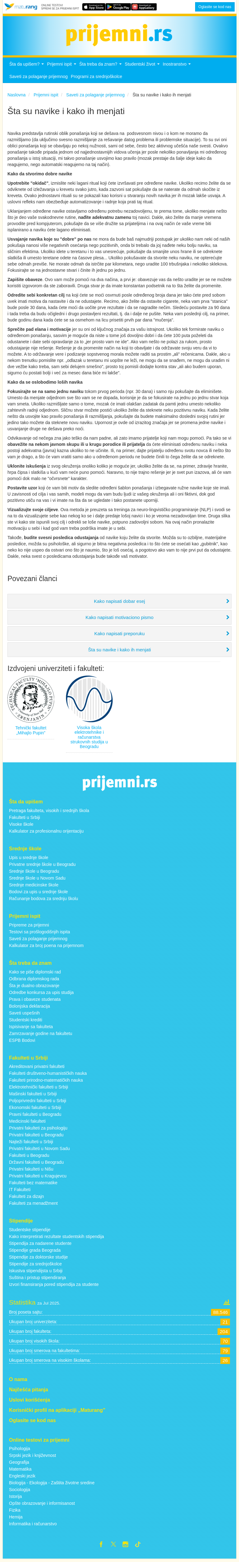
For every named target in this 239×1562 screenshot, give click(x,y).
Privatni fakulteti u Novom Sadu (39, 1150)
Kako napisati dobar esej (119, 602)
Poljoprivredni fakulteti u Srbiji (37, 1102)
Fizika (15, 1512)
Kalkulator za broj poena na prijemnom (46, 947)
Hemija (16, 1519)
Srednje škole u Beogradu (34, 873)
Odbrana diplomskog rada (34, 980)
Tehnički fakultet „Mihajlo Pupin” (30, 732)
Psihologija (19, 1450)
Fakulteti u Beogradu (29, 1157)
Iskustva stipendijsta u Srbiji (36, 1272)
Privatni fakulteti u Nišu (31, 1171)
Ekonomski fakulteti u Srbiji (35, 1109)
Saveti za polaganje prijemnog (38, 78)
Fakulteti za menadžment (33, 1205)
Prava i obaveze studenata (35, 1001)
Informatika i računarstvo (33, 1525)
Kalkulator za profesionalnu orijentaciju (46, 833)
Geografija (19, 1464)
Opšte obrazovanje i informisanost (42, 1505)
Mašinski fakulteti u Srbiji (33, 1096)
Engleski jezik (22, 1478)
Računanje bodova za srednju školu (43, 900)
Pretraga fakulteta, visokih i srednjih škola (49, 812)
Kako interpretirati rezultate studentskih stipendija (56, 1238)
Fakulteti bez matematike (33, 1184)
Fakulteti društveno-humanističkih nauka (48, 1075)
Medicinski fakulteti (27, 1123)
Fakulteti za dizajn (26, 1198)
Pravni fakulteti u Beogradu (35, 1116)
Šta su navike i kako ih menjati (119, 651)
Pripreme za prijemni (29, 926)
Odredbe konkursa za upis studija (41, 994)
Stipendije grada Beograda (35, 1252)
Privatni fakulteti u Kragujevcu (37, 1178)
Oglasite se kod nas (215, 7)
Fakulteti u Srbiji (24, 819)
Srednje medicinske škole (34, 886)
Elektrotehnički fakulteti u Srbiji (38, 1089)
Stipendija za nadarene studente (40, 1245)
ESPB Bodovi (22, 1042)
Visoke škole (21, 826)
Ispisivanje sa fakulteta (31, 1028)
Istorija (15, 1498)
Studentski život (143, 67)
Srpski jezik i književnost (32, 1457)
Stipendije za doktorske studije (38, 1259)
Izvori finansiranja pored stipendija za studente (54, 1286)
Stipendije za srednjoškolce (35, 1266)
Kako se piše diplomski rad (35, 973)
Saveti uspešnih (24, 1014)
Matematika (20, 1471)
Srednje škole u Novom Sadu (37, 879)
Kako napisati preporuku (119, 635)
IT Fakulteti (19, 1191)
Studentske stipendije (29, 1231)
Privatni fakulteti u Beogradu (36, 1137)
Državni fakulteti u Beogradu (36, 1164)
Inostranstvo (177, 67)
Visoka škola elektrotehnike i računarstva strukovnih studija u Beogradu (89, 739)
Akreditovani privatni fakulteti (36, 1068)
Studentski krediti (25, 1021)
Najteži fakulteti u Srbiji (31, 1143)
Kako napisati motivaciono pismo (119, 619)
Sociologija (19, 1491)
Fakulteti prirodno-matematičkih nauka (46, 1082)
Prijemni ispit (62, 67)
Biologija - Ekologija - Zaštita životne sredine (52, 1484)
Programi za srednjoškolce (96, 78)
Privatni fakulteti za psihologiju (38, 1130)
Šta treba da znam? (101, 67)
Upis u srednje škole (28, 859)
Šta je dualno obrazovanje (34, 987)
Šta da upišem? (27, 67)
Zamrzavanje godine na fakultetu (40, 1035)
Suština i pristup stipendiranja (37, 1279)
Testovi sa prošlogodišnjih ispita (39, 933)
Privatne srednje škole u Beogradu (42, 866)
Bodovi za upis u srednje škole (38, 893)
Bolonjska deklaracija (29, 1008)
